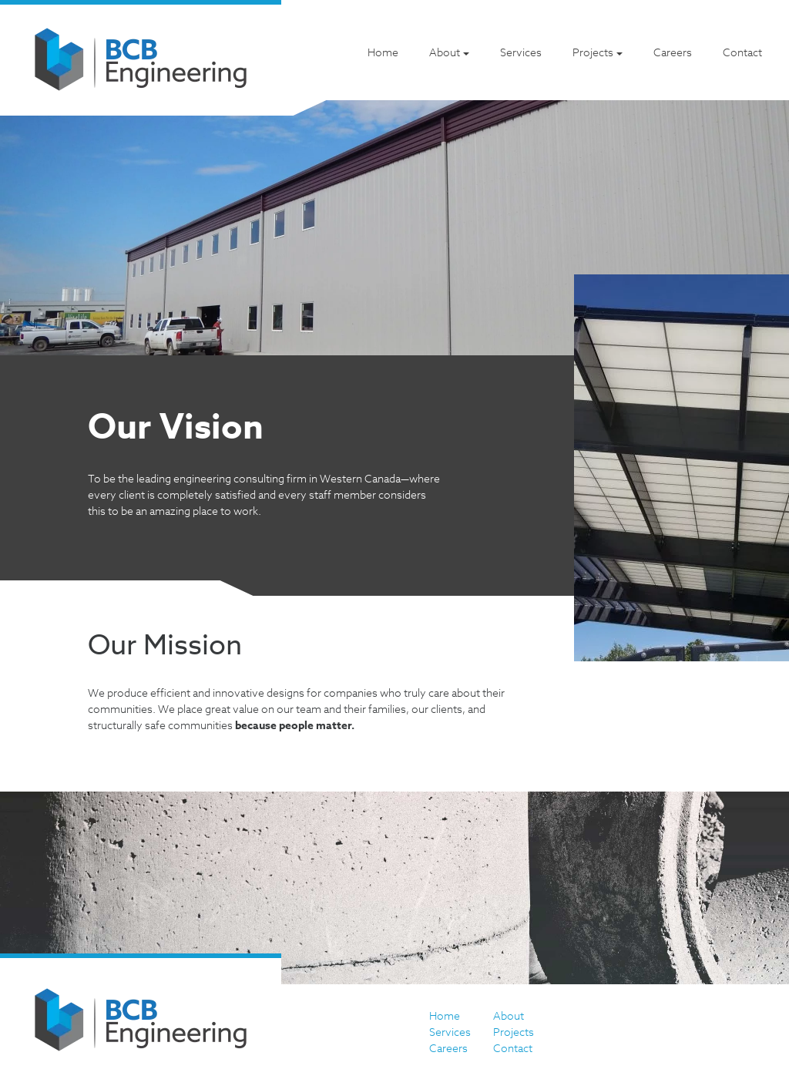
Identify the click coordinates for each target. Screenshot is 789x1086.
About (508, 1015)
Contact (742, 52)
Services (521, 52)
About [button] (444, 52)
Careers (672, 52)
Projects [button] (592, 52)
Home (383, 52)
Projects (513, 1031)
